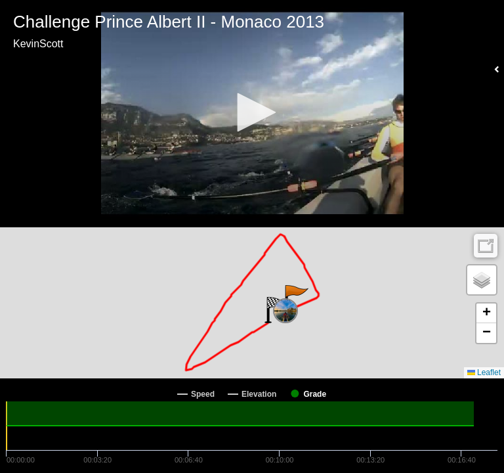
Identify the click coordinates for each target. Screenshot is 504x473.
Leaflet (484, 372)
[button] (252, 112)
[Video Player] (252, 113)
